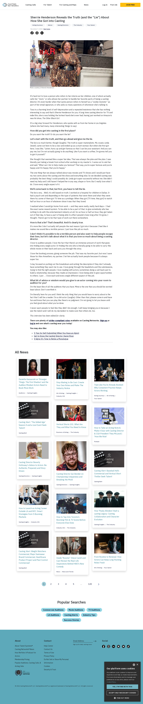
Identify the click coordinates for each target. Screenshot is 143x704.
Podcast (96, 441)
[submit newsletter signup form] (95, 641)
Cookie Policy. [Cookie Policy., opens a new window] (111, 682)
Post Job (113, 5)
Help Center (48, 646)
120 (90, 584)
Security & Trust (50, 669)
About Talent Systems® (24, 646)
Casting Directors (63, 25)
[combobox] (134, 665)
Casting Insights (32, 393)
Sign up (104, 320)
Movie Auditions (76, 610)
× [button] (137, 665)
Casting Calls (30, 5)
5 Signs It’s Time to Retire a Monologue (51, 339)
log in (32, 323)
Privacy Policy (49, 656)
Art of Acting (60, 393)
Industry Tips (89, 615)
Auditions (22, 393)
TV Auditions (94, 610)
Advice (50, 25)
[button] (122, 698)
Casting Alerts (71, 615)
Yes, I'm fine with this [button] (122, 687)
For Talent (48, 5)
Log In (104, 5)
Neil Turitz (47, 29)
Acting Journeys (37, 25)
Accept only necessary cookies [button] (122, 693)
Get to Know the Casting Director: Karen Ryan (54, 336)
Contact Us (48, 649)
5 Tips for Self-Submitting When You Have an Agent (56, 333)
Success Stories (71, 620)
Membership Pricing (22, 659)
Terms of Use (49, 653)
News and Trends (67, 572)
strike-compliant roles (59, 320)
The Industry (78, 25)
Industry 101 (60, 396)
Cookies (47, 666)
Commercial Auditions (53, 610)
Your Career (91, 25)
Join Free (130, 5)
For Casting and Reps (67, 5)
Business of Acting (62, 432)
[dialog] (122, 682)
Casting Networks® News (24, 649)
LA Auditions (53, 615)
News (86, 5)
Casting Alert (23, 433)
